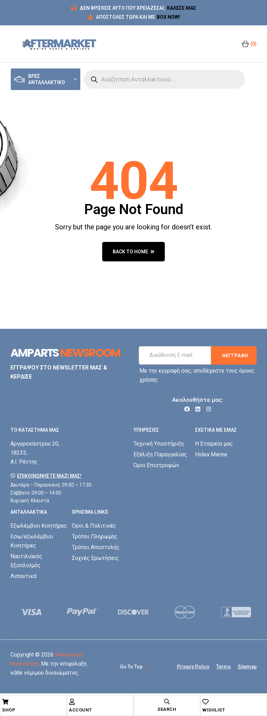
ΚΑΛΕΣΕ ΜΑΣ (181, 8)
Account (80, 710)
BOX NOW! (168, 17)
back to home (133, 251)
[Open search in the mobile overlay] (164, 79)
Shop (8, 710)
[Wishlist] (205, 702)
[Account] (72, 702)
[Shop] (5, 702)
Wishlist (213, 710)
